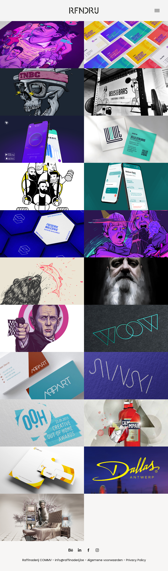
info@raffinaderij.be (69, 560)
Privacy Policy (136, 560)
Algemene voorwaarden (105, 560)
